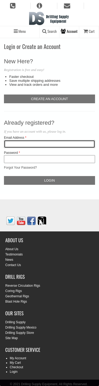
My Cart (15, 363)
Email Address (14, 138)
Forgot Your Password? (20, 167)
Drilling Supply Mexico (20, 327)
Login (13, 372)
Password (11, 153)
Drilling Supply (15, 322)
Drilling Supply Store (19, 333)
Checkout (16, 367)
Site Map (11, 338)
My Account (18, 358)
